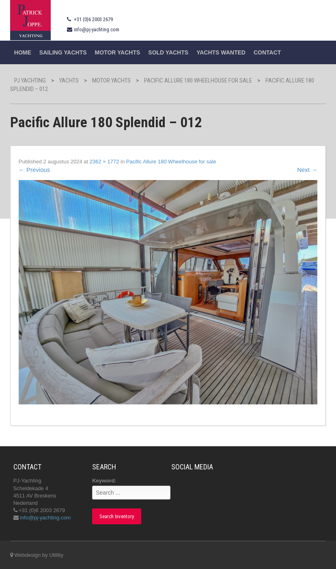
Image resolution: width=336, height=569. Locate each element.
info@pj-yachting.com (96, 29)
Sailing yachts (63, 52)
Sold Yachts (168, 52)
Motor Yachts (117, 52)
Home (22, 52)
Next (307, 169)
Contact (267, 52)
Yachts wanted (221, 52)
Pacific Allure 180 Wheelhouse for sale (171, 162)
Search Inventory (116, 516)
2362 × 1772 (104, 162)
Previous (34, 169)
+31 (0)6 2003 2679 (93, 19)
